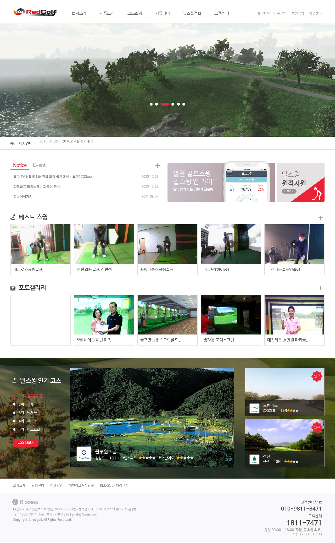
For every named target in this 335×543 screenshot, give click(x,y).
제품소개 (107, 13)
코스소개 (134, 13)
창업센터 (315, 13)
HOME (267, 13)
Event (39, 165)
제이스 (28, 421)
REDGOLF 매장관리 (114, 486)
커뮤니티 (162, 13)
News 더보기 (157, 165)
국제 (26, 404)
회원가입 (298, 13)
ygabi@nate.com (84, 515)
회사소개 (79, 13)
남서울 (28, 413)
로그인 (281, 13)
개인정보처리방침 (81, 486)
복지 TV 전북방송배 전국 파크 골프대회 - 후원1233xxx (53, 177)
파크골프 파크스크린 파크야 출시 (37, 187)
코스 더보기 (26, 443)
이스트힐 (29, 429)
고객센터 (221, 13)
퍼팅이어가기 (23, 197)
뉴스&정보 (192, 13)
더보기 (321, 218)
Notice (20, 165)
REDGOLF (35, 12)
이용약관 (56, 486)
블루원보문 (31, 396)
